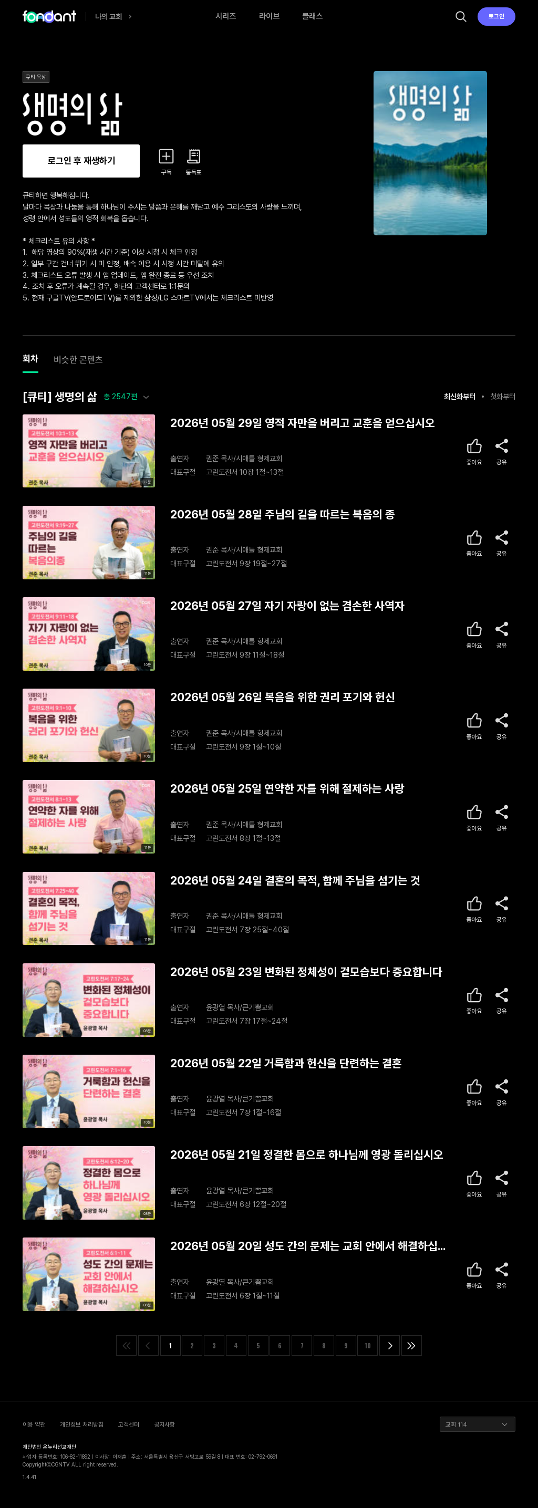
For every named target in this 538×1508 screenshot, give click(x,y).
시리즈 (225, 16)
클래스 (312, 16)
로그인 (496, 16)
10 (368, 1345)
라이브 (269, 16)
